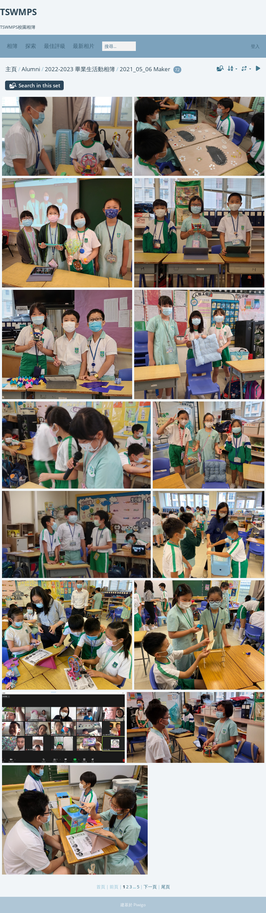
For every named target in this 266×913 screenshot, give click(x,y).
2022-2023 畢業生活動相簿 (80, 69)
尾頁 (165, 887)
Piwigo (140, 905)
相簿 (12, 46)
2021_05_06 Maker (145, 69)
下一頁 (150, 887)
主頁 (11, 69)
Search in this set (39, 85)
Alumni (31, 69)
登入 (255, 46)
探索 (30, 46)
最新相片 (83, 46)
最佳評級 (54, 46)
